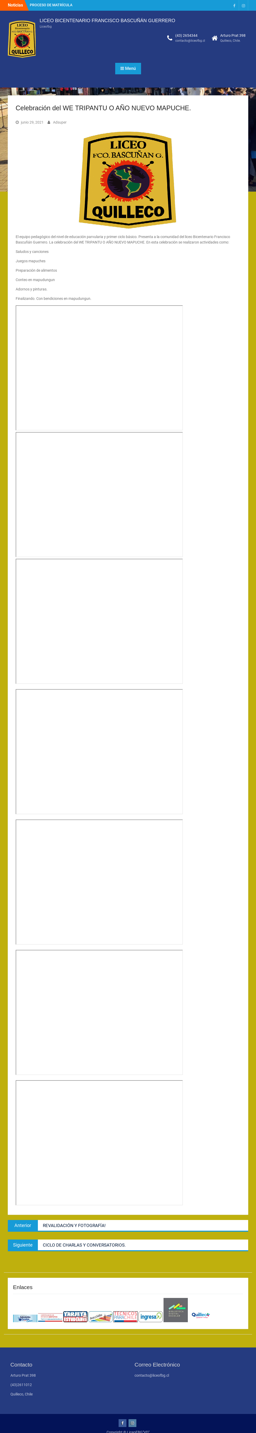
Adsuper (60, 122)
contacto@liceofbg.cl (190, 40)
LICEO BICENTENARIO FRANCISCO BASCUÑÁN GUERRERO (107, 20)
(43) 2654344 (186, 35)
